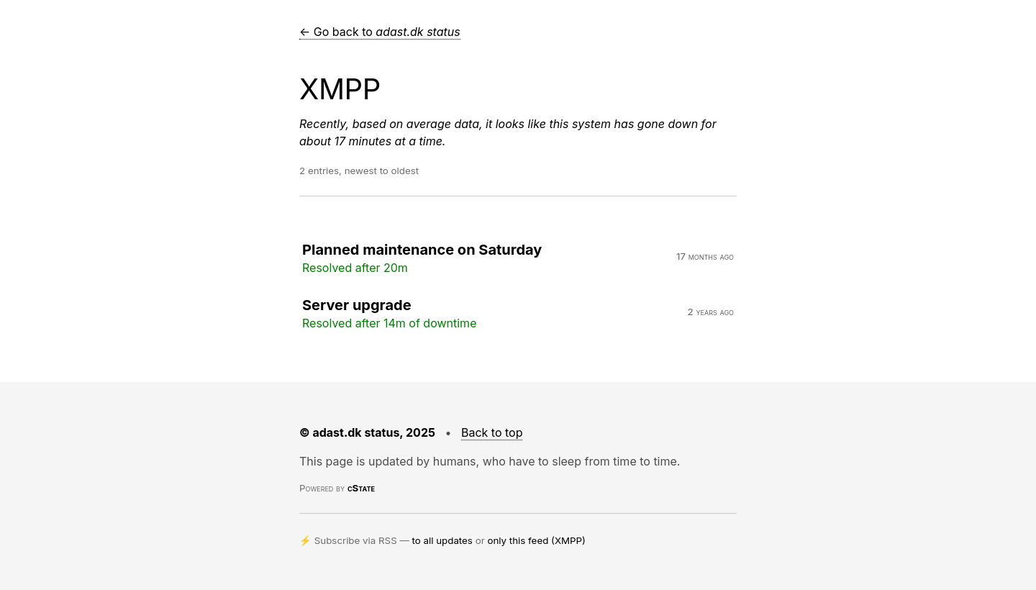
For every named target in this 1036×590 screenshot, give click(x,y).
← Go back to (379, 31)
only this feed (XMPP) (536, 540)
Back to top (492, 432)
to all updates (442, 540)
